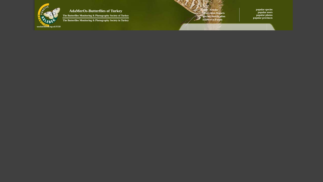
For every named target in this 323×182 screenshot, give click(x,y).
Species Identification (213, 16)
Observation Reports (213, 13)
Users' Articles (210, 9)
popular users (265, 12)
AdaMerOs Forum (212, 19)
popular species (264, 9)
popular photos (264, 15)
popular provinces (263, 17)
